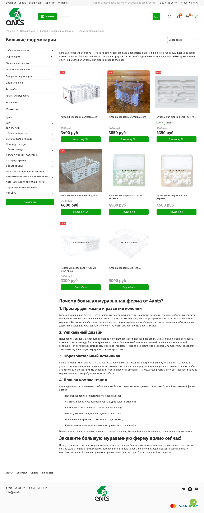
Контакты (63, 2)
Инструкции (35, 2)
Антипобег (11, 89)
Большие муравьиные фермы (56, 31)
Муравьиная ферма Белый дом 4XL (80, 195)
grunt (169, 123)
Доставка (11, 2)
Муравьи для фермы (17, 63)
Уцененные (12, 102)
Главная (10, 31)
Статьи (9, 472)
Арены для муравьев (17, 95)
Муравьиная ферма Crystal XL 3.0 (79, 117)
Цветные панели (15, 82)
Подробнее (128, 211)
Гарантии (50, 2)
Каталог (48, 16)
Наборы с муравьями (18, 50)
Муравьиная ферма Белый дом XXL (176, 117)
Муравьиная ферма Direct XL (125, 268)
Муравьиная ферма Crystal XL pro (127, 117)
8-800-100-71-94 (189, 2)
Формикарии (27, 31)
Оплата (22, 2)
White (160, 123)
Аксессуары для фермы (19, 69)
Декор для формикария (19, 76)
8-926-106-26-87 (168, 2)
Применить (30, 202)
